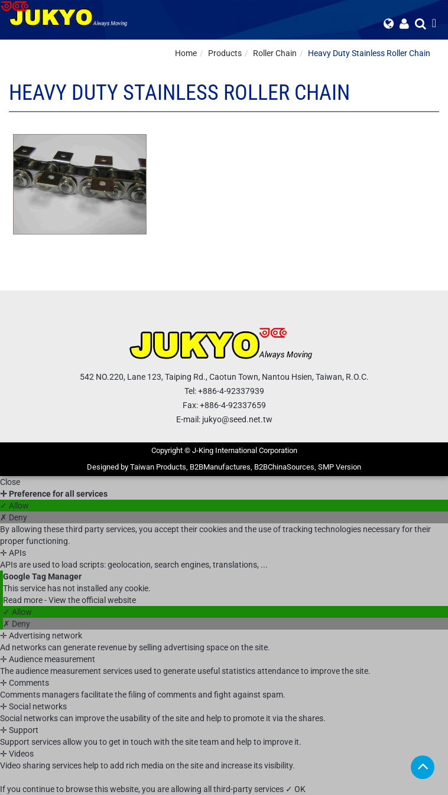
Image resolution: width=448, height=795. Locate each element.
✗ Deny (13, 517)
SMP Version (339, 466)
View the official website (92, 600)
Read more (23, 600)
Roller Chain (275, 53)
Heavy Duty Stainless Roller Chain (369, 53)
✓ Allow (14, 505)
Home (186, 53)
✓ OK (295, 789)
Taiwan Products (158, 466)
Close (10, 482)
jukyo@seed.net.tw (237, 419)
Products (225, 53)
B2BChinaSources (284, 466)
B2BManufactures (220, 466)
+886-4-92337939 (231, 391)
